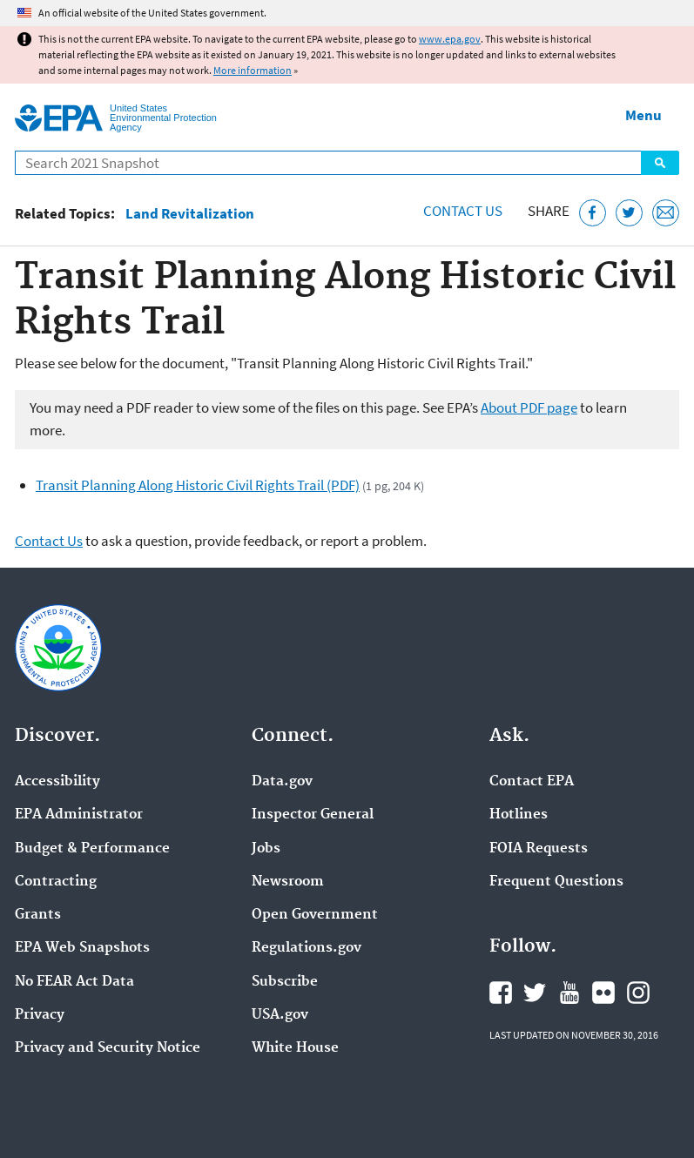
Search (660, 163)
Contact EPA (531, 782)
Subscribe (285, 982)
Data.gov (282, 782)
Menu (643, 115)
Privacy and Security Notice (107, 1048)
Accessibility (57, 782)
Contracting (56, 882)
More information (252, 70)
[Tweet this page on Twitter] (629, 212)
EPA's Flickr (603, 992)
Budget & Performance (92, 849)
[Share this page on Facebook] (592, 212)
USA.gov (280, 1015)
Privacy (39, 1015)
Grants (38, 915)
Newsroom (288, 882)
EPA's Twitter (534, 992)
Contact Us (462, 210)
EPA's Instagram (638, 992)
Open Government (315, 915)
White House (295, 1048)
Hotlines (518, 815)
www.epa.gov (450, 38)
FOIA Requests (538, 849)
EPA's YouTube (569, 992)
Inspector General (313, 815)
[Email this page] (665, 212)
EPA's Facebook (500, 992)
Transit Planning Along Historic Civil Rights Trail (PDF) (198, 485)
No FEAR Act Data (74, 982)
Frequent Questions (556, 882)
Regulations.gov (306, 948)
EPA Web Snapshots (82, 948)
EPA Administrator (79, 815)
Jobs (266, 849)
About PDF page (529, 407)
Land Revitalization (189, 214)
